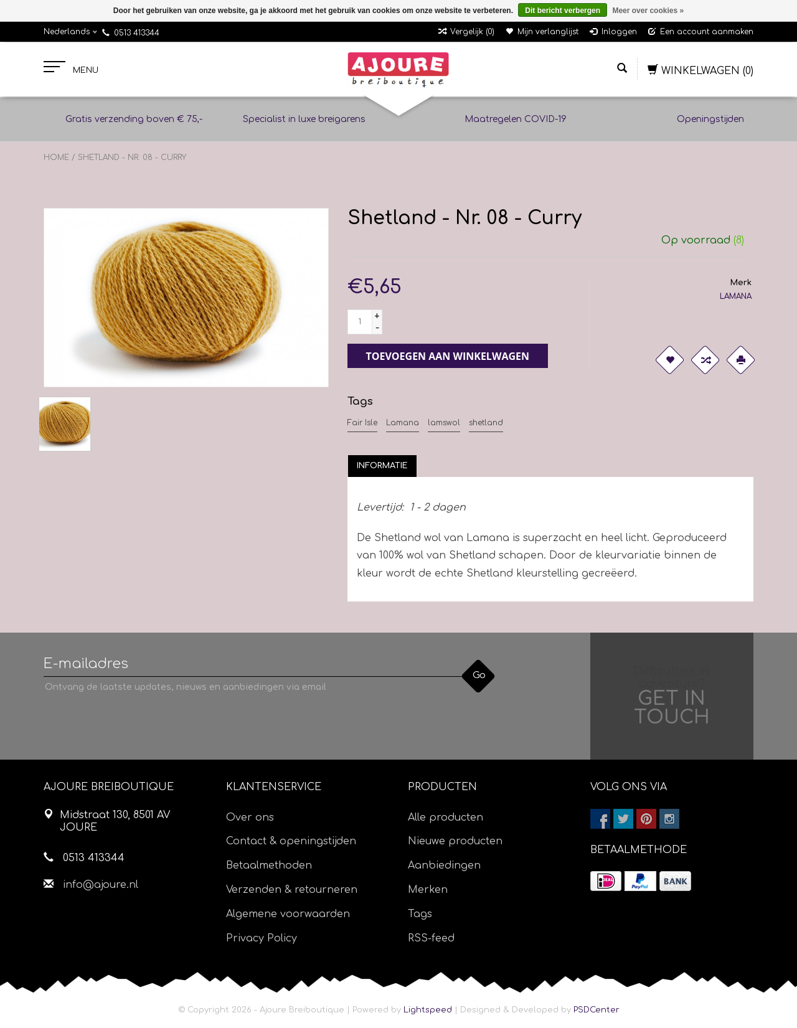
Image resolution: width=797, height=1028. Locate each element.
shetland (486, 422)
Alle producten (445, 817)
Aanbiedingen (444, 865)
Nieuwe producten (455, 841)
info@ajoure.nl (100, 884)
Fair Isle (362, 422)
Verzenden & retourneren (291, 889)
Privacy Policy (261, 938)
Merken (428, 889)
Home (56, 157)
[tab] (382, 466)
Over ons (250, 817)
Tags (420, 914)
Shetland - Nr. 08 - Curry (132, 157)
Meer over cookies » (648, 10)
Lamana (402, 422)
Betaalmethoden (269, 865)
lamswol (444, 422)
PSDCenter (596, 1010)
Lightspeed (427, 1010)
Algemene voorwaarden (288, 914)
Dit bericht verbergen (562, 10)
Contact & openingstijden (291, 841)
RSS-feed (431, 938)
